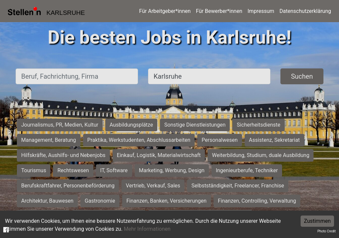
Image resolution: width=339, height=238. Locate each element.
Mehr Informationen (147, 229)
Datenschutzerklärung (305, 11)
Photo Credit (326, 231)
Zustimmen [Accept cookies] (317, 221)
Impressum (261, 11)
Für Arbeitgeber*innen (164, 11)
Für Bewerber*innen (219, 11)
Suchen (302, 76)
